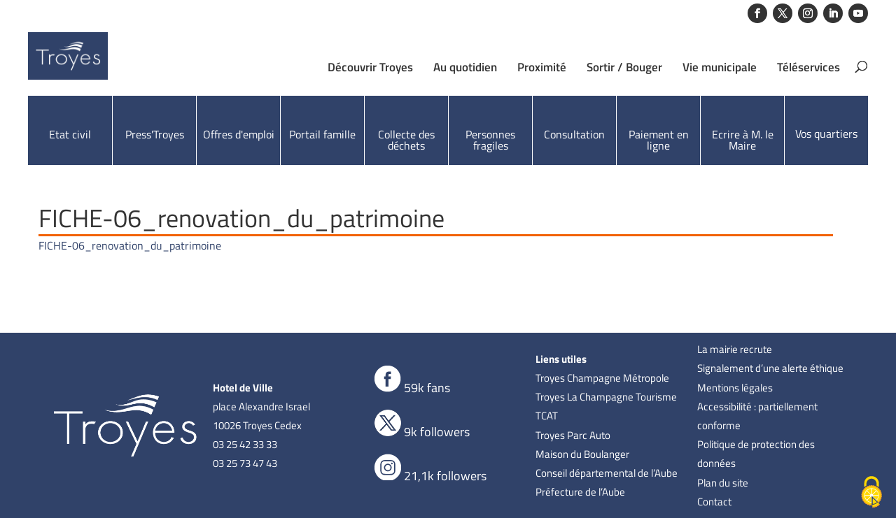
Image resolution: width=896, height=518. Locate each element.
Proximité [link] (541, 67)
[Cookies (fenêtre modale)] (871, 493)
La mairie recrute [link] (734, 349)
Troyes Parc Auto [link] (573, 435)
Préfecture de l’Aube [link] (580, 492)
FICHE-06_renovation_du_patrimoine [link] (129, 245)
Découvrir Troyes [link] (370, 67)
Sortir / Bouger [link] (624, 67)
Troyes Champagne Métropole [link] (602, 378)
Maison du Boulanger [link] (582, 454)
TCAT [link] (547, 416)
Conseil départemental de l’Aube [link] (607, 473)
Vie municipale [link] (719, 67)
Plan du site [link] (722, 483)
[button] (757, 13)
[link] (107, 62)
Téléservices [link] (808, 67)
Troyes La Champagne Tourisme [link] (606, 397)
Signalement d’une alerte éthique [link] (770, 368)
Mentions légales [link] (735, 388)
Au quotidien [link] (465, 67)
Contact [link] (714, 502)
